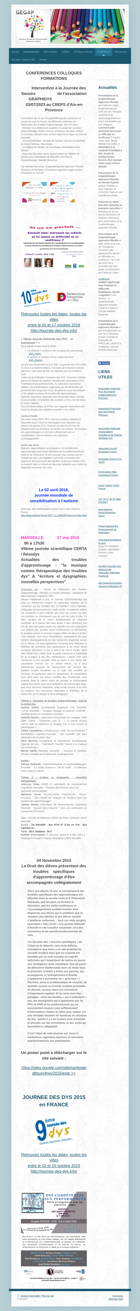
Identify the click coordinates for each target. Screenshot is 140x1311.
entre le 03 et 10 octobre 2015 (54, 1165)
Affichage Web (115, 1299)
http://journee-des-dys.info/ (54, 330)
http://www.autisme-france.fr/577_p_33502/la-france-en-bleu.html (54, 515)
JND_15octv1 (36, 360)
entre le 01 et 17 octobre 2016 (54, 325)
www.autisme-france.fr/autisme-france (107, 512)
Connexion (117, 1296)
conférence (104, 279)
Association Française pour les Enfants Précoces (109, 411)
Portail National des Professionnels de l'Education (108, 529)
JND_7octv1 (35, 353)
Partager (104, 363)
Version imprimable (29, 1296)
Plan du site (48, 1296)
